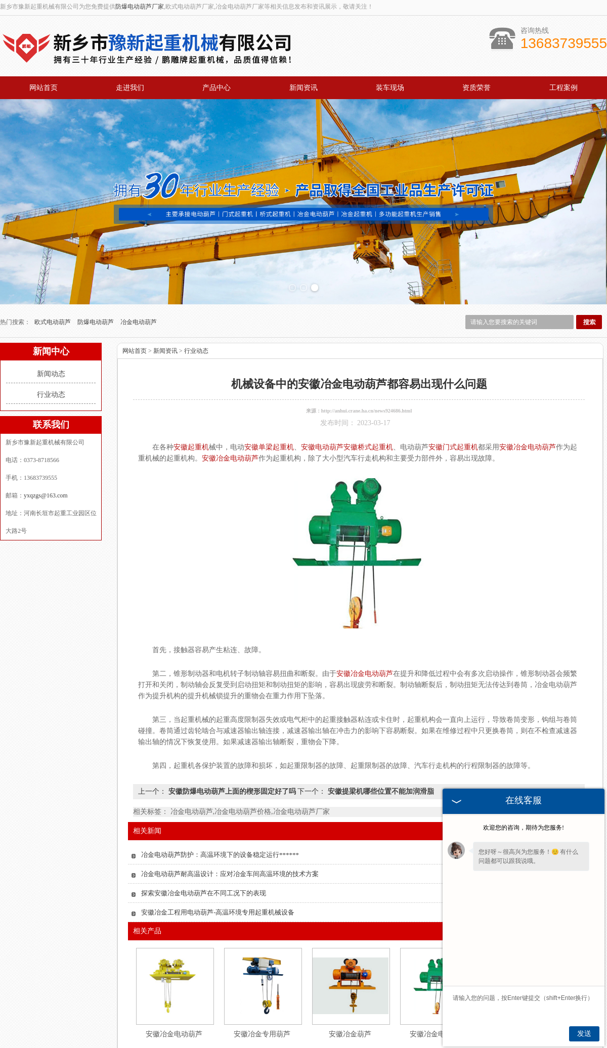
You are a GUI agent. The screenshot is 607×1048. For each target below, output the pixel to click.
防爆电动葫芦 (96, 272)
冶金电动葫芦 (138, 272)
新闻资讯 (303, 88)
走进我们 (130, 88)
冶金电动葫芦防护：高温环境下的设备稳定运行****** (220, 805)
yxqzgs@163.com (46, 445)
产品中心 (216, 88)
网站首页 (43, 88)
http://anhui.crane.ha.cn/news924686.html (366, 361)
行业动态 (51, 345)
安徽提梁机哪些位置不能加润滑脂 (380, 742)
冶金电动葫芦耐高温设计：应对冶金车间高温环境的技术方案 (230, 824)
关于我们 (145, 1030)
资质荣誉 (476, 88)
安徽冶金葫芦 (350, 984)
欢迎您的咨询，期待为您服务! (523, 827)
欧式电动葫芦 (53, 272)
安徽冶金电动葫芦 (174, 984)
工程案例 (563, 88)
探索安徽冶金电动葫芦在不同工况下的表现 (203, 843)
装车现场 (390, 88)
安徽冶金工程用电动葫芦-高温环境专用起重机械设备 (217, 863)
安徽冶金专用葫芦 (262, 984)
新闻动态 (51, 324)
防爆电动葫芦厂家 (139, 6)
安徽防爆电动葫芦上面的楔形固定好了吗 (231, 742)
